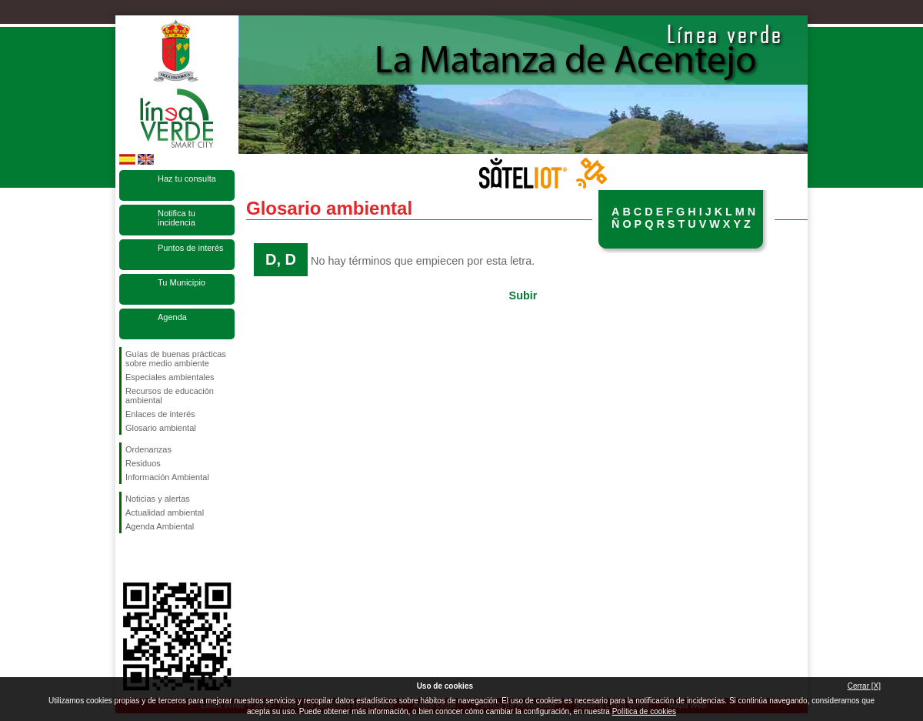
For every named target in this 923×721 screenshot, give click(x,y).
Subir (523, 295)
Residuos (143, 463)
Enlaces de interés (160, 414)
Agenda (172, 317)
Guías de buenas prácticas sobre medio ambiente (175, 358)
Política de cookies (644, 711)
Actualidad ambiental (164, 512)
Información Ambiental (167, 477)
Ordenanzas (148, 449)
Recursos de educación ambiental (169, 395)
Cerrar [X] (864, 686)
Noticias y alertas (157, 498)
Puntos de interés (191, 247)
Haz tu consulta (187, 178)
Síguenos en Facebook (128, 558)
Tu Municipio (181, 282)
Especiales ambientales (170, 377)
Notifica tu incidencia (176, 218)
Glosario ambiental (160, 427)
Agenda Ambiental (159, 526)
